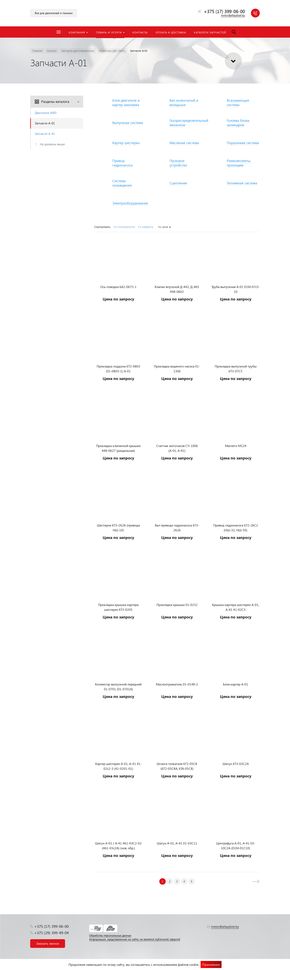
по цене (163, 226)
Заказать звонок (47, 943)
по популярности (124, 226)
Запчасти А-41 (45, 134)
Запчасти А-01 (45, 123)
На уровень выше (52, 144)
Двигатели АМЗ (45, 113)
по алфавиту (146, 226)
